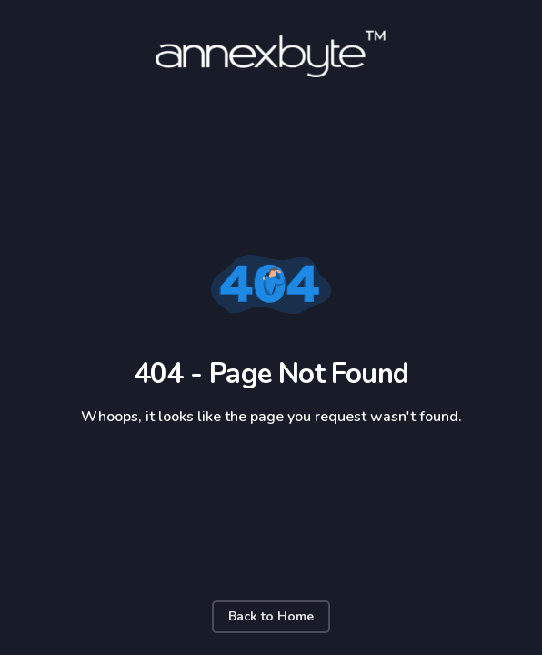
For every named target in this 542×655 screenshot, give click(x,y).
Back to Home (271, 616)
